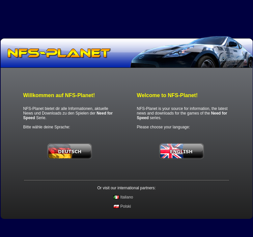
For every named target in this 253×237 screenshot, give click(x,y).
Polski (125, 206)
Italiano (126, 197)
